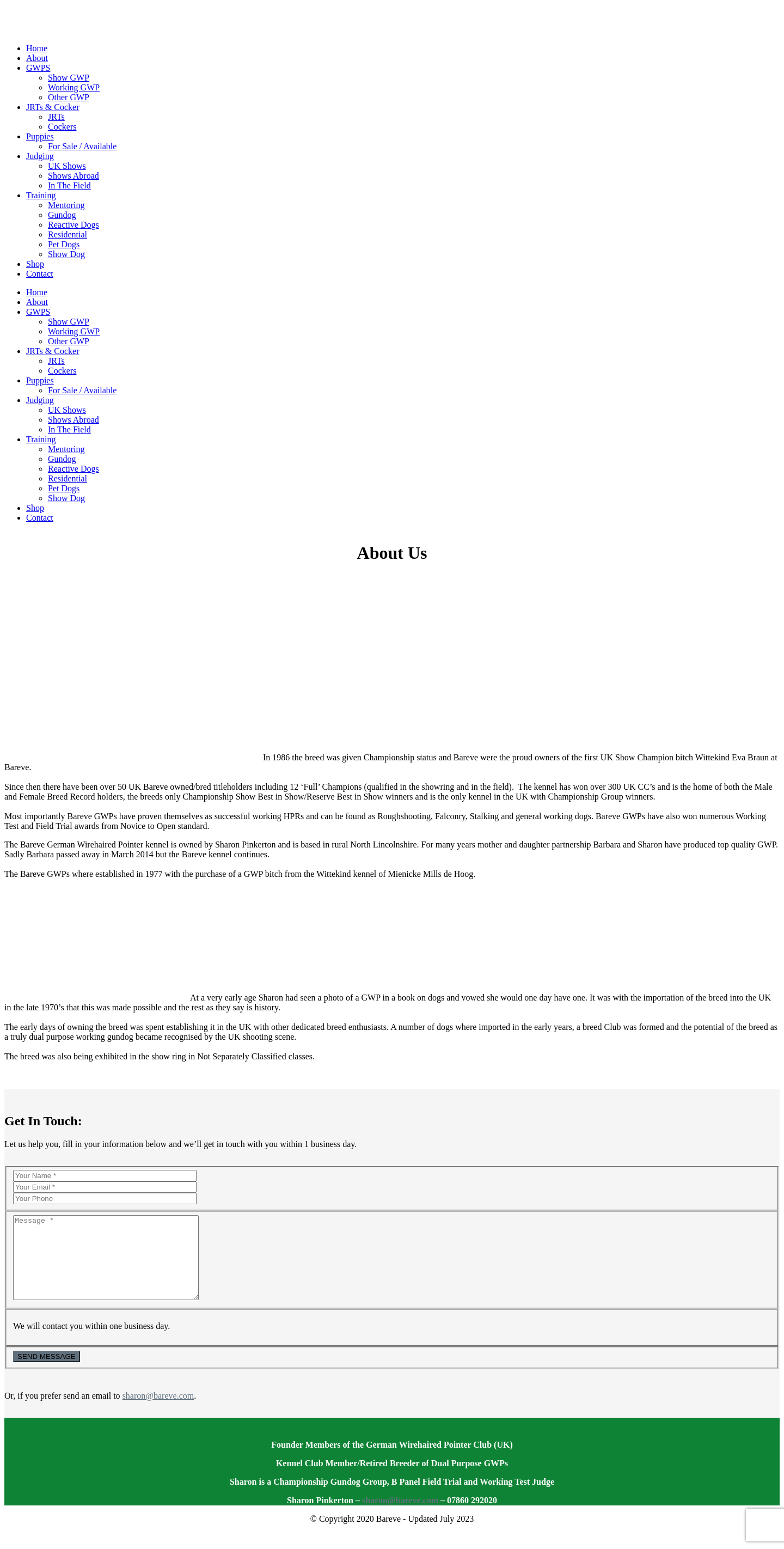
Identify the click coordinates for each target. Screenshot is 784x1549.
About (37, 58)
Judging (40, 156)
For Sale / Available (82, 146)
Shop (35, 264)
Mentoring (66, 205)
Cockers (62, 126)
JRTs (56, 116)
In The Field (69, 185)
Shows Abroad (73, 175)
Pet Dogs (63, 244)
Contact (39, 273)
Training (41, 195)
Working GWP (74, 87)
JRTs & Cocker (52, 107)
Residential (67, 234)
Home (36, 48)
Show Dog (66, 254)
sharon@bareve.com (158, 1412)
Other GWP (68, 97)
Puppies (40, 136)
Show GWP (68, 77)
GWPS (38, 67)
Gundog (62, 214)
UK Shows (67, 165)
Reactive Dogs (73, 224)
